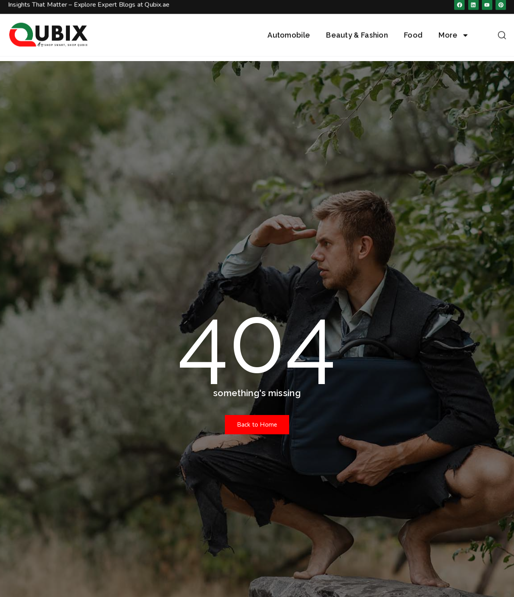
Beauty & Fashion (357, 28)
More (454, 28)
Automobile (288, 28)
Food (413, 28)
